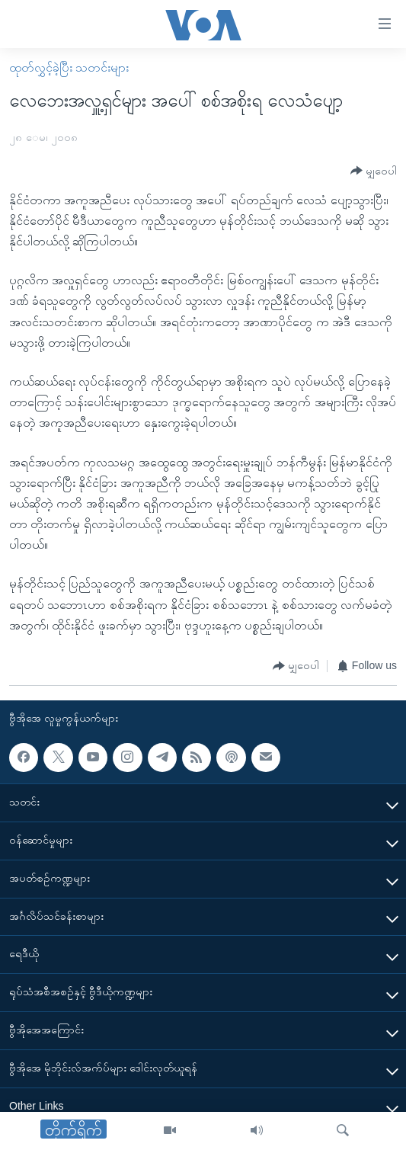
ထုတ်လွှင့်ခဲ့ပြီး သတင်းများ (69, 67)
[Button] (373, 171)
